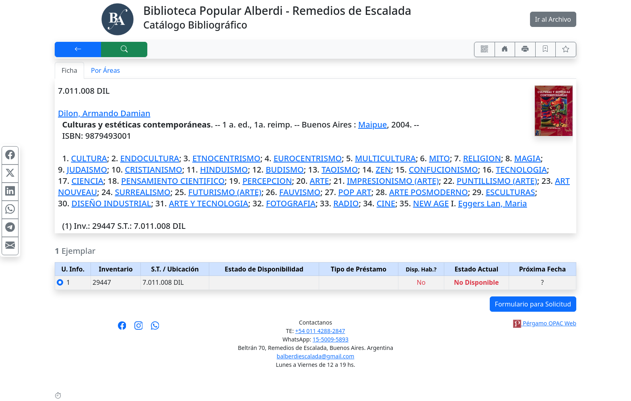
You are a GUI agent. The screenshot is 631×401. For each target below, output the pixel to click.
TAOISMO (340, 169)
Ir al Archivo (553, 19)
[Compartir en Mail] (10, 245)
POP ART (354, 192)
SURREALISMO (142, 192)
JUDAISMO (87, 169)
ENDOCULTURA (149, 158)
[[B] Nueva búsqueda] (124, 49)
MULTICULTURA (385, 158)
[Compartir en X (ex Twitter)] (10, 173)
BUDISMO (285, 169)
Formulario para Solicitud (533, 304)
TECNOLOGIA (521, 169)
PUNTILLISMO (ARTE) (497, 180)
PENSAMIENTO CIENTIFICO (173, 180)
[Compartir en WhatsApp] (10, 209)
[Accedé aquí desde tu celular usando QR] (484, 49)
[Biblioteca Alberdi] (117, 18)
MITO (439, 158)
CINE (386, 203)
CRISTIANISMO (153, 169)
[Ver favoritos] (565, 49)
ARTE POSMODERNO (428, 192)
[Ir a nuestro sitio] (505, 49)
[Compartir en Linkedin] (10, 191)
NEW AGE (431, 203)
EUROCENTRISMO (308, 158)
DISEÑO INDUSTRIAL (111, 203)
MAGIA (527, 158)
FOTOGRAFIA (291, 203)
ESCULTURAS (510, 192)
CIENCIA (87, 180)
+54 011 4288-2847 (320, 331)
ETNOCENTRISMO (226, 158)
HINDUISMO (224, 169)
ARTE (319, 180)
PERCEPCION (267, 180)
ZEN (383, 169)
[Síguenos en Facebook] (122, 328)
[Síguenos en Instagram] (138, 328)
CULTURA (89, 158)
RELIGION (482, 158)
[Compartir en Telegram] (10, 227)
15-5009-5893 (330, 339)
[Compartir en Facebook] (10, 155)
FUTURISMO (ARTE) (225, 192)
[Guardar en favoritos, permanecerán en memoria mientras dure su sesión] (545, 49)
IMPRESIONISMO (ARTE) (393, 180)
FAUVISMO (299, 192)
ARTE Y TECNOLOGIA (208, 203)
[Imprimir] (525, 49)
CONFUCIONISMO (443, 169)
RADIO (346, 203)
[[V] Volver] (78, 49)
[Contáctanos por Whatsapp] (155, 328)
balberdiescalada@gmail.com (316, 356)
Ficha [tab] (69, 70)
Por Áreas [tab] (105, 70)
